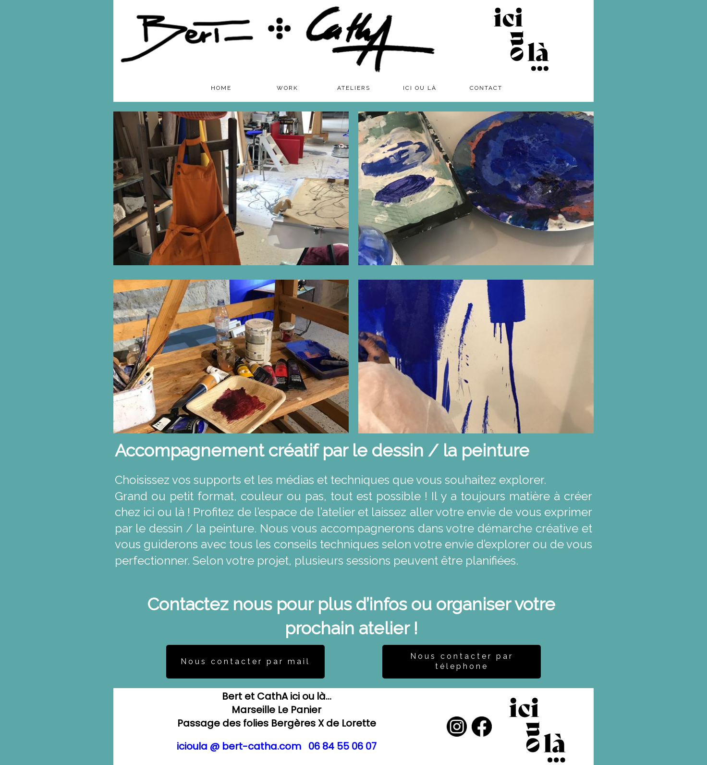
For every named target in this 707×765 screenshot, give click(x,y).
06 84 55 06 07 (342, 746)
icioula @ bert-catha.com (239, 746)
